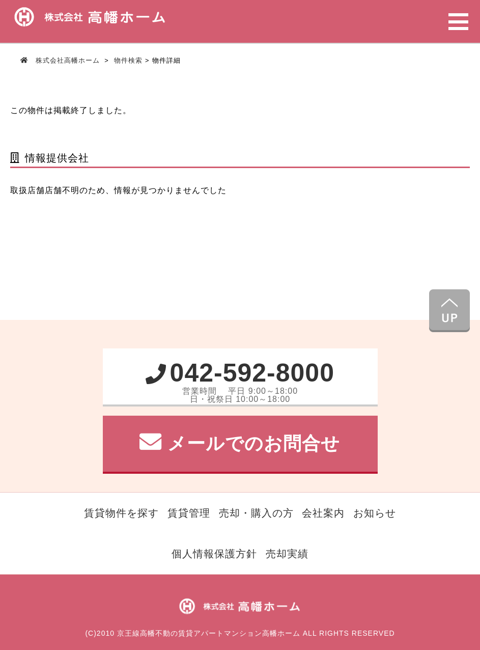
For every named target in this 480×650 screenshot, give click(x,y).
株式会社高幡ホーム (67, 60)
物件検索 (128, 60)
